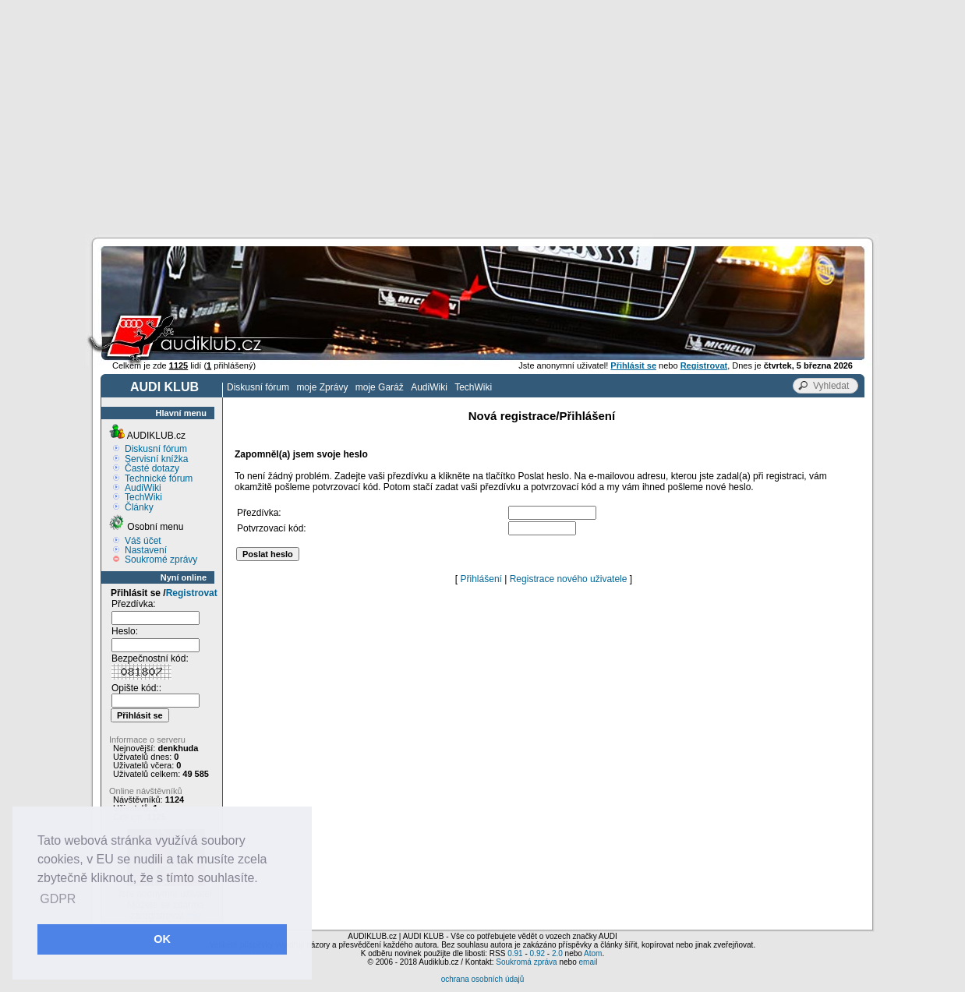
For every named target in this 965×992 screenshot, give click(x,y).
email (587, 962)
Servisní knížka (156, 459)
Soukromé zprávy (161, 559)
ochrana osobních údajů (483, 979)
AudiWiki (429, 387)
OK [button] (162, 939)
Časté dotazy (152, 468)
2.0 (557, 953)
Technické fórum (159, 478)
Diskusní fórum (258, 387)
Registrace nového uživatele (568, 579)
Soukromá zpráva (526, 962)
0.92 (537, 953)
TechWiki (473, 387)
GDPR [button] (58, 899)
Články (139, 507)
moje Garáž (379, 387)
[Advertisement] (482, 117)
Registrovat (191, 593)
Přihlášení (481, 579)
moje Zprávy (322, 387)
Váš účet (143, 540)
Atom (593, 953)
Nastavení (146, 550)
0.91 (514, 953)
